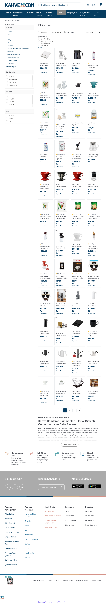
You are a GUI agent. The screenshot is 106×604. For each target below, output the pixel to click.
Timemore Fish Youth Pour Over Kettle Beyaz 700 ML (61, 363)
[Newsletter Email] (51, 487)
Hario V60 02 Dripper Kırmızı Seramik (76, 186)
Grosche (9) (12, 82)
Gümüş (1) (11, 118)
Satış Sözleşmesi (38, 580)
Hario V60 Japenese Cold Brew (61, 247)
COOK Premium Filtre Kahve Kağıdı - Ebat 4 (61, 277)
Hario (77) (11, 76)
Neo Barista (29, 553)
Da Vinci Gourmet (32, 539)
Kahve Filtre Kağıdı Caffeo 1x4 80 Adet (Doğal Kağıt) (78, 217)
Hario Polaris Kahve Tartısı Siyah (76, 333)
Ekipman (17, 21)
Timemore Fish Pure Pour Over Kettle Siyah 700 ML (45, 363)
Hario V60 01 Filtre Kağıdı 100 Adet (45, 217)
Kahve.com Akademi (53, 516)
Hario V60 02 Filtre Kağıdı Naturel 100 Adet (45, 96)
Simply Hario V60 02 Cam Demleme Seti (61, 94)
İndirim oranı (44, 45)
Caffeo (27, 544)
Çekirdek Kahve (11, 565)
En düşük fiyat (45, 38)
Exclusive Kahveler (12, 532)
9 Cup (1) (11, 102)
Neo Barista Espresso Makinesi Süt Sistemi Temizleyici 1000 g (45, 156)
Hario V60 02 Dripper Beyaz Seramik (76, 245)
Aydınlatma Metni (53, 580)
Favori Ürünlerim (51, 528)
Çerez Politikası (96, 580)
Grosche (28, 521)
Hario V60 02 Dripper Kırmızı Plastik (44, 188)
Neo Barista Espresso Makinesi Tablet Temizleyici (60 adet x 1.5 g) (93, 124)
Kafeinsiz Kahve (11, 560)
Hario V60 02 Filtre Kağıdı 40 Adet (45, 126)
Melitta (27, 558)
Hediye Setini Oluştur (85, 14)
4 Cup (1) (11, 99)
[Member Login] (88, 5)
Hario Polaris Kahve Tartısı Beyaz (44, 64)
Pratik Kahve (10, 528)
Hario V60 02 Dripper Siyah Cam (76, 392)
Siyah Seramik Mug (92, 335)
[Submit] (61, 487)
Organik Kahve (10, 537)
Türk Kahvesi (10, 523)
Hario (27, 526)
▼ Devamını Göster (70, 445)
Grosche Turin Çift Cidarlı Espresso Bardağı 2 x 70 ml (45, 305)
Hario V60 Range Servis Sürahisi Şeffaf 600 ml (93, 156)
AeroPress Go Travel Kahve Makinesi (76, 365)
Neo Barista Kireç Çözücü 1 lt (93, 66)
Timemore (29, 535)
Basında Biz (69, 511)
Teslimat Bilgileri (67, 580)
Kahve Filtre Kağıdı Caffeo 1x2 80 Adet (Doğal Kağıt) (94, 217)
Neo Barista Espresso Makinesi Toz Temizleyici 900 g (61, 158)
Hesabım (88, 511)
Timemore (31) (13, 79)
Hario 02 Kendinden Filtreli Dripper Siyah (61, 186)
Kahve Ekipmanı (11, 549)
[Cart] (99, 5)
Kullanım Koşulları (82, 580)
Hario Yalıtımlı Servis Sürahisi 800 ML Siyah (44, 333)
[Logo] (20, 5)
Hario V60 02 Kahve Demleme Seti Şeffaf (61, 335)
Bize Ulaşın (69, 525)
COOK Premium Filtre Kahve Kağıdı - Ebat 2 (78, 277)
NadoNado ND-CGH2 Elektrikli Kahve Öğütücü (61, 305)
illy (26, 530)
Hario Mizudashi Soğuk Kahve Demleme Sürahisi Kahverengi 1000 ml (45, 247)
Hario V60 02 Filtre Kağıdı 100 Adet (61, 217)
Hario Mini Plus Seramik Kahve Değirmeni (76, 158)
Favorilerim (89, 516)
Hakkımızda (69, 516)
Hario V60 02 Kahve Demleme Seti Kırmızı (45, 277)
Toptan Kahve (70, 520)
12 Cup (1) (11, 105)
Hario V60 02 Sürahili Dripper (93, 185)
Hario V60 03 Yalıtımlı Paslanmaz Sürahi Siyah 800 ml (78, 64)
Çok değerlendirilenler (47, 42)
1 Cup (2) (11, 96)
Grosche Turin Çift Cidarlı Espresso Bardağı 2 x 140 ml (93, 277)
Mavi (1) (11, 121)
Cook (27, 549)
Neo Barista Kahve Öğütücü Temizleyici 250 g (78, 124)
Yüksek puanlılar (45, 43)
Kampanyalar (72, 13)
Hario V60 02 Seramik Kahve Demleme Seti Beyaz (60, 128)
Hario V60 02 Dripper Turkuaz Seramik (93, 94)
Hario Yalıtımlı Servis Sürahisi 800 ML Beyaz (92, 305)
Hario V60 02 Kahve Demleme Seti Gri (61, 64)
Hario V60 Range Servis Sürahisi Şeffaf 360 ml (61, 392)
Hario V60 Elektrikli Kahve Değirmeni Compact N (77, 305)
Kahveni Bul (97, 14)
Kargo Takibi (90, 520)
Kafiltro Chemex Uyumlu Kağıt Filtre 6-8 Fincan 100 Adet (93, 392)
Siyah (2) (11, 115)
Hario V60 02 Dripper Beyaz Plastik (44, 394)
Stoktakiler (44, 32)
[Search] (60, 5)
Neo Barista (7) (13, 85)
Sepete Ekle (43, 72)
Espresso (8, 519)
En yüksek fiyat (45, 40)
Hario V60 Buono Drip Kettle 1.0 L (93, 362)
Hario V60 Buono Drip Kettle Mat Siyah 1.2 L (77, 94)
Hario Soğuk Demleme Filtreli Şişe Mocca (93, 247)
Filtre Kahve (9, 514)
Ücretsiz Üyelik (91, 525)
